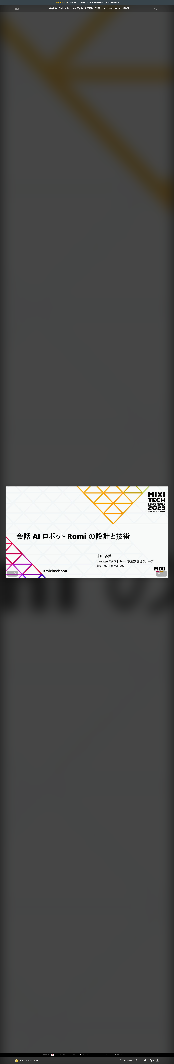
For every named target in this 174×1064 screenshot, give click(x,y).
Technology (126, 1060)
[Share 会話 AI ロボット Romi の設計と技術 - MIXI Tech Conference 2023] (145, 1060)
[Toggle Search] (155, 9)
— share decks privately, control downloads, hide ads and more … (87, 2)
